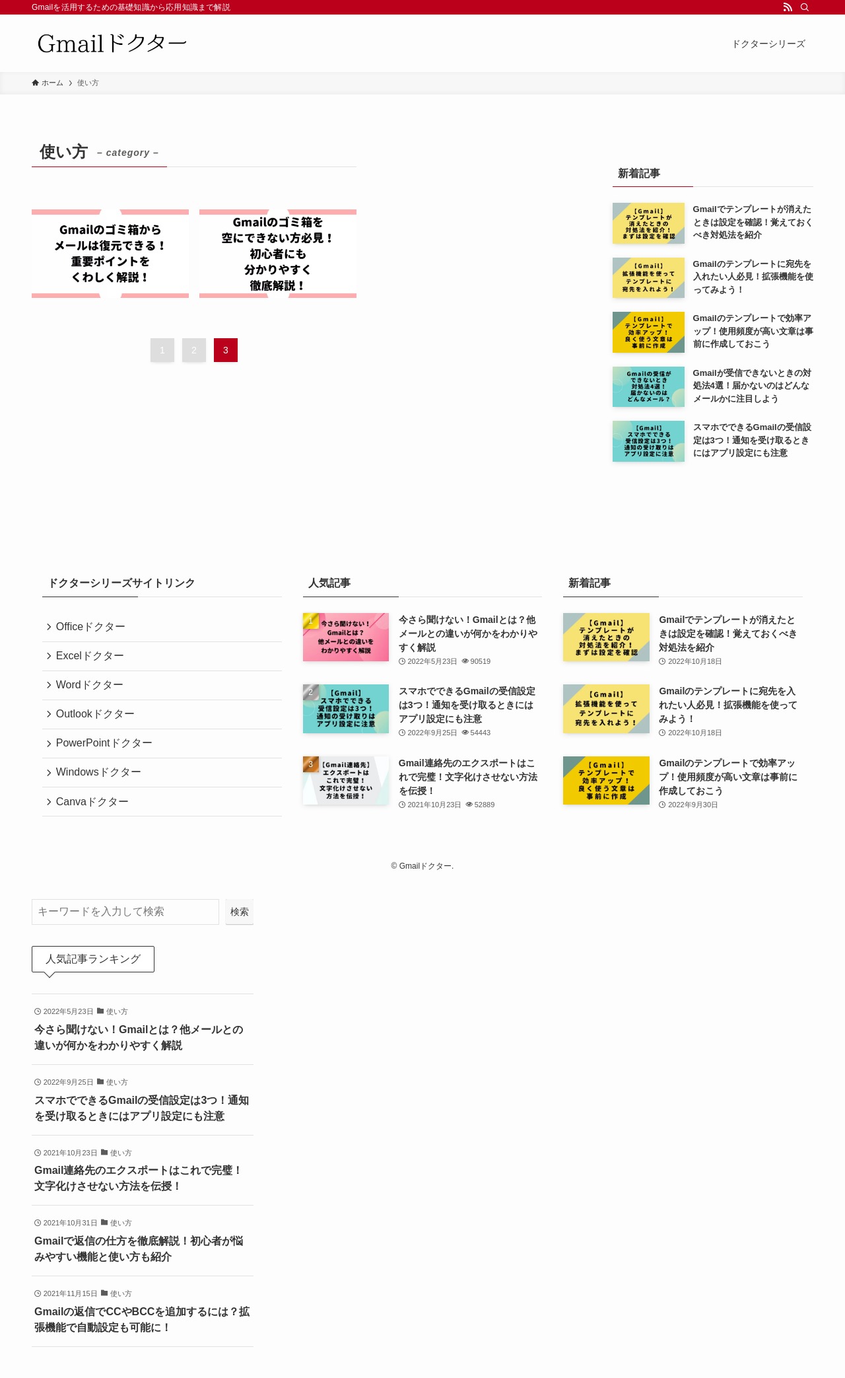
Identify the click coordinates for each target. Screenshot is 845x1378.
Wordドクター (91, 690)
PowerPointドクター (106, 752)
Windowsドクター (100, 783)
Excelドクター (92, 659)
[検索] (804, 7)
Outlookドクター (97, 721)
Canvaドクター (94, 815)
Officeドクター (93, 628)
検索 (239, 915)
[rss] (787, 7)
